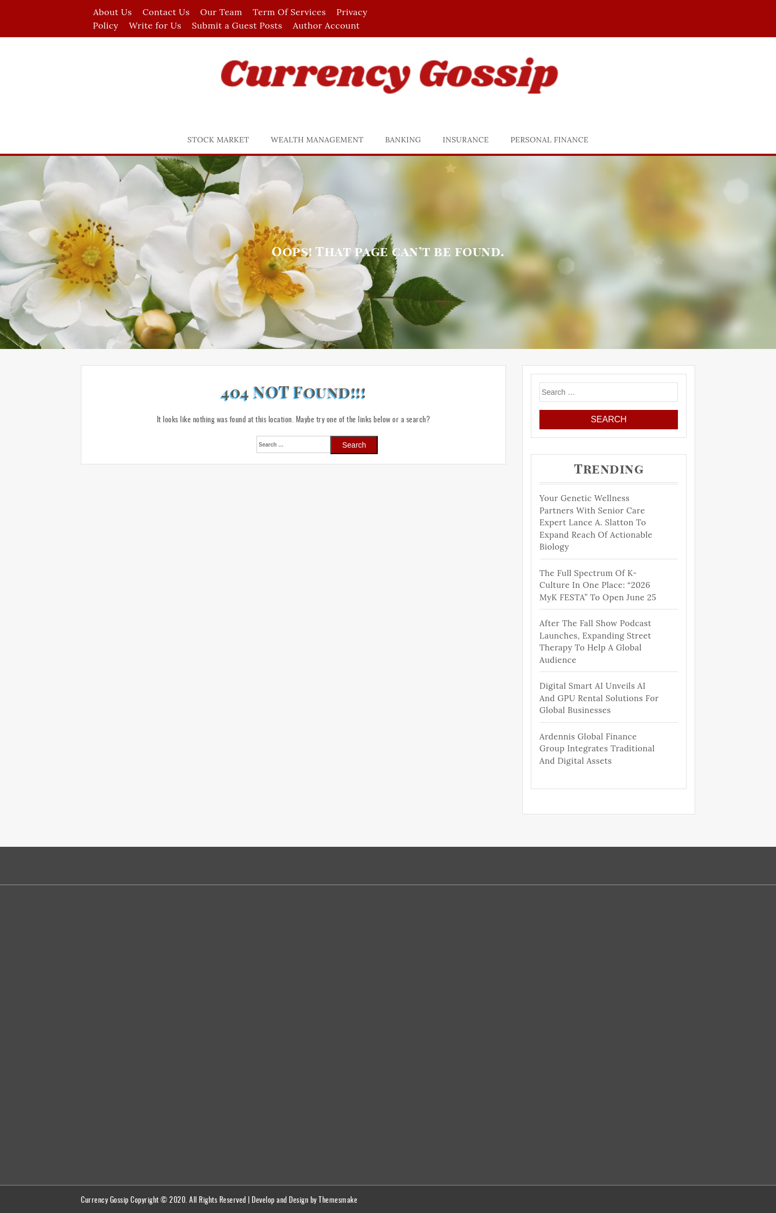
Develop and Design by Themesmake (304, 1199)
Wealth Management (317, 140)
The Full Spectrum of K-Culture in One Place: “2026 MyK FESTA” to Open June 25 (597, 585)
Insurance (466, 140)
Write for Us (155, 25)
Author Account (326, 25)
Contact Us (166, 11)
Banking (403, 140)
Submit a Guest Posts (237, 25)
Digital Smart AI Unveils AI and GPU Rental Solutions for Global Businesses (599, 698)
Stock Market (219, 140)
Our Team (221, 11)
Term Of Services (289, 11)
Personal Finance (549, 140)
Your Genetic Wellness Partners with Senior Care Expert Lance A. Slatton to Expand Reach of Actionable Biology (596, 522)
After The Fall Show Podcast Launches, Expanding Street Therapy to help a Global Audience (595, 641)
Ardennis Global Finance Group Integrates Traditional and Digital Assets (597, 748)
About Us (112, 11)
